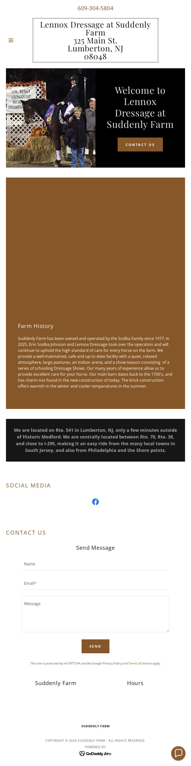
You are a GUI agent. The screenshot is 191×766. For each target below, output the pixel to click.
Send (96, 646)
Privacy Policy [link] (112, 663)
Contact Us (140, 144)
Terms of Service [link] (140, 663)
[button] (19, 40)
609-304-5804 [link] (95, 8)
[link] (95, 58)
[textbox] (95, 564)
